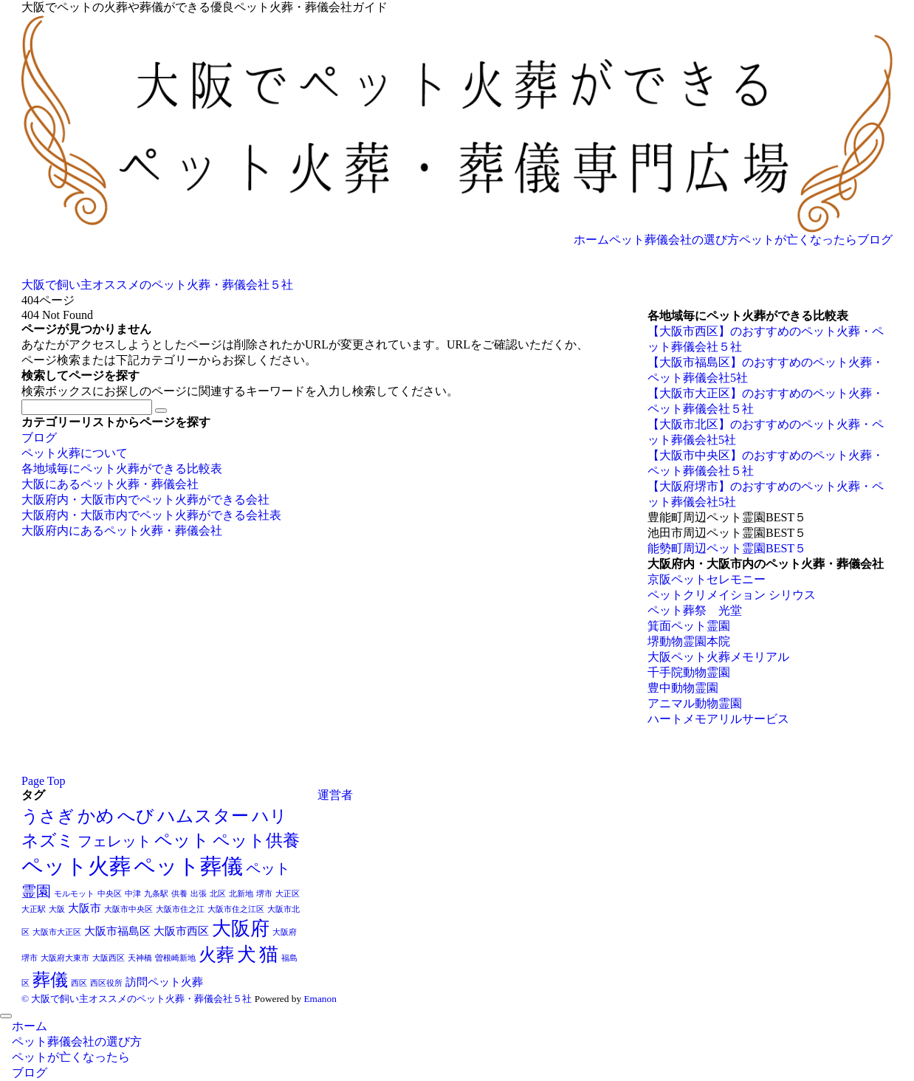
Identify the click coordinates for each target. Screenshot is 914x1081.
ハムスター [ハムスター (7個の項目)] (203, 816)
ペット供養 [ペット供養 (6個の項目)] (256, 840)
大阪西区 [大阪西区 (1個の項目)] (108, 958)
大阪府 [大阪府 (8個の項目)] (240, 928)
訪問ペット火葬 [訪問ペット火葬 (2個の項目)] (164, 982)
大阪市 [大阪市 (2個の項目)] (84, 908)
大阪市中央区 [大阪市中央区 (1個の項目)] (128, 909)
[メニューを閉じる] (6, 1016)
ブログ (39, 437)
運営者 (335, 795)
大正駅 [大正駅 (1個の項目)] (33, 909)
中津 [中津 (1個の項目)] (133, 894)
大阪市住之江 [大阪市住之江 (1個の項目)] (180, 909)
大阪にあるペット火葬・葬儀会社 (110, 484)
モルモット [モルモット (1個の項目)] (74, 894)
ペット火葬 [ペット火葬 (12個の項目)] (76, 866)
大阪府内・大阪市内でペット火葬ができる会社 (145, 499)
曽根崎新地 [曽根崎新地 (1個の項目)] (175, 958)
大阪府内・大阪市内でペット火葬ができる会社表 (151, 515)
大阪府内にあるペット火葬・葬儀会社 (121, 530)
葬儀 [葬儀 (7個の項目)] (50, 979)
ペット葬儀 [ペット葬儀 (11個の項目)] (188, 866)
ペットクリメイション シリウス (731, 594)
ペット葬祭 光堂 (694, 610)
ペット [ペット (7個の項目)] (182, 840)
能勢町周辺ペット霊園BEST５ (726, 548)
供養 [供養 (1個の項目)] (179, 894)
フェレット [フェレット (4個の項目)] (114, 841)
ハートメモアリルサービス (718, 719)
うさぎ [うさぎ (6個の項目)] (48, 816)
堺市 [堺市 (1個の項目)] (264, 894)
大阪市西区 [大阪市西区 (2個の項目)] (181, 931)
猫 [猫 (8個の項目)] (268, 954)
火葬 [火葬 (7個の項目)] (216, 954)
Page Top (43, 781)
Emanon (319, 998)
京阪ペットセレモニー (706, 579)
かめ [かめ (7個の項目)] (96, 816)
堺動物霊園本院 (688, 641)
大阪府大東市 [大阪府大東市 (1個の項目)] (65, 958)
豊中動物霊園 (682, 688)
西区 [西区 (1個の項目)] (79, 983)
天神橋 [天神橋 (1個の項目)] (140, 958)
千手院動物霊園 (688, 672)
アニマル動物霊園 (694, 703)
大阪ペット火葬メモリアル (718, 657)
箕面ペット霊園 (688, 626)
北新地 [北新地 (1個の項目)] (241, 894)
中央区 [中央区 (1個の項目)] (109, 894)
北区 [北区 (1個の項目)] (218, 894)
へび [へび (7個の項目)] (135, 816)
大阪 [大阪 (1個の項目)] (57, 909)
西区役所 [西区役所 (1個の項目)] (106, 983)
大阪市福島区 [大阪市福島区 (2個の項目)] (117, 931)
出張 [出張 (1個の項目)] (198, 894)
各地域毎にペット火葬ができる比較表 (121, 468)
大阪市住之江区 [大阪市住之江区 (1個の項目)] (235, 909)
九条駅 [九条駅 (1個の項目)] (156, 894)
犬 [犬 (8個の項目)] (246, 954)
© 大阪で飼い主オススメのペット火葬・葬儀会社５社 (136, 998)
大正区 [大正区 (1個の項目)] (287, 894)
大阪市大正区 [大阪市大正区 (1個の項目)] (56, 932)
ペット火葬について (74, 453)
